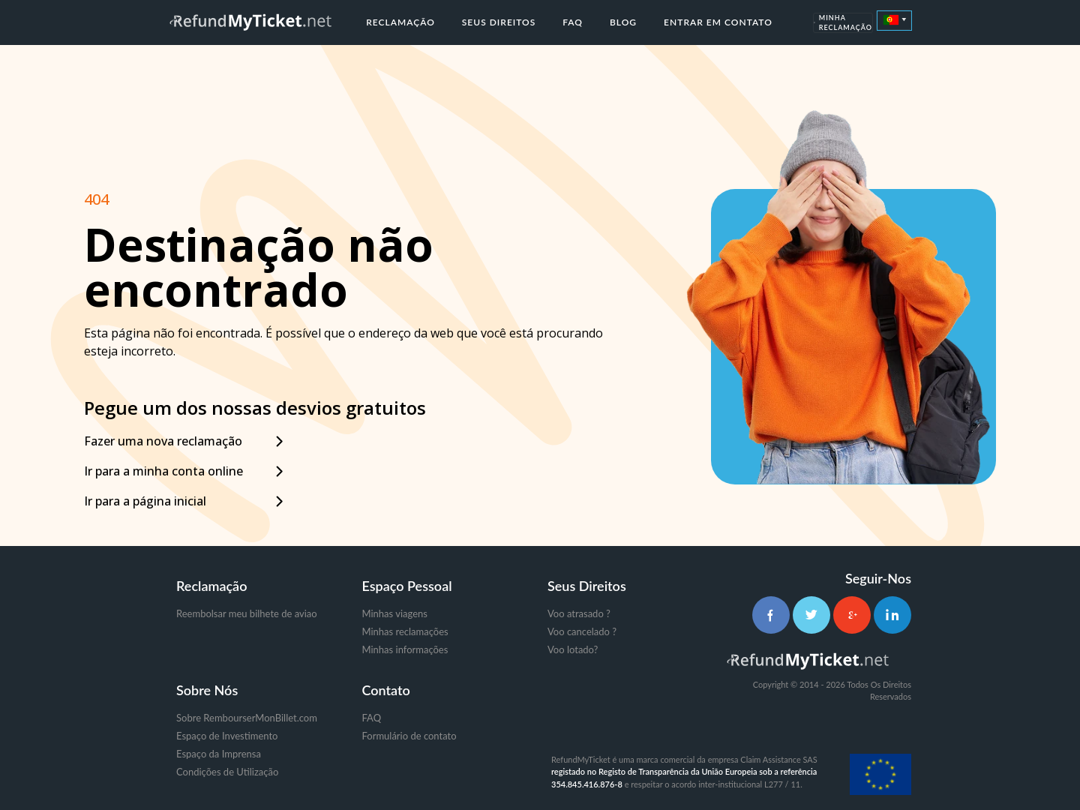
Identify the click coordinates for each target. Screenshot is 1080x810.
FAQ (572, 22)
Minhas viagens (395, 614)
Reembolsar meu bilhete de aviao (246, 614)
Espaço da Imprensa (218, 754)
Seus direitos (499, 22)
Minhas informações (405, 650)
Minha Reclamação (843, 23)
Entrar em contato (718, 22)
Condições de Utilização (227, 772)
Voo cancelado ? (582, 632)
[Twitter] (811, 615)
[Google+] (852, 615)
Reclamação (400, 22)
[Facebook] (771, 615)
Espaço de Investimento (227, 736)
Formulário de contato (409, 736)
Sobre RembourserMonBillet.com (246, 718)
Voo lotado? (573, 650)
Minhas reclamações (405, 632)
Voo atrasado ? (579, 614)
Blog (623, 22)
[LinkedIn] (892, 615)
